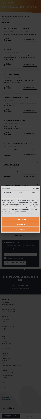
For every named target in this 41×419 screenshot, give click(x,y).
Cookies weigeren (20, 229)
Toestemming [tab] (7, 192)
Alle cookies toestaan (20, 219)
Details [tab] (20, 192)
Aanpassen (21, 224)
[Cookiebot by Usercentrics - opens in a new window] (32, 188)
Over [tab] (33, 192)
